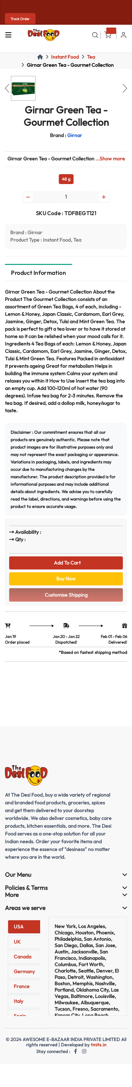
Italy (18, 1001)
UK (17, 942)
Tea (91, 57)
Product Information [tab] (38, 272)
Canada (22, 956)
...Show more (110, 158)
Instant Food (65, 57)
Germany (24, 971)
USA (19, 926)
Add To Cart (66, 563)
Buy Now (66, 578)
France (22, 986)
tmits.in (98, 1044)
